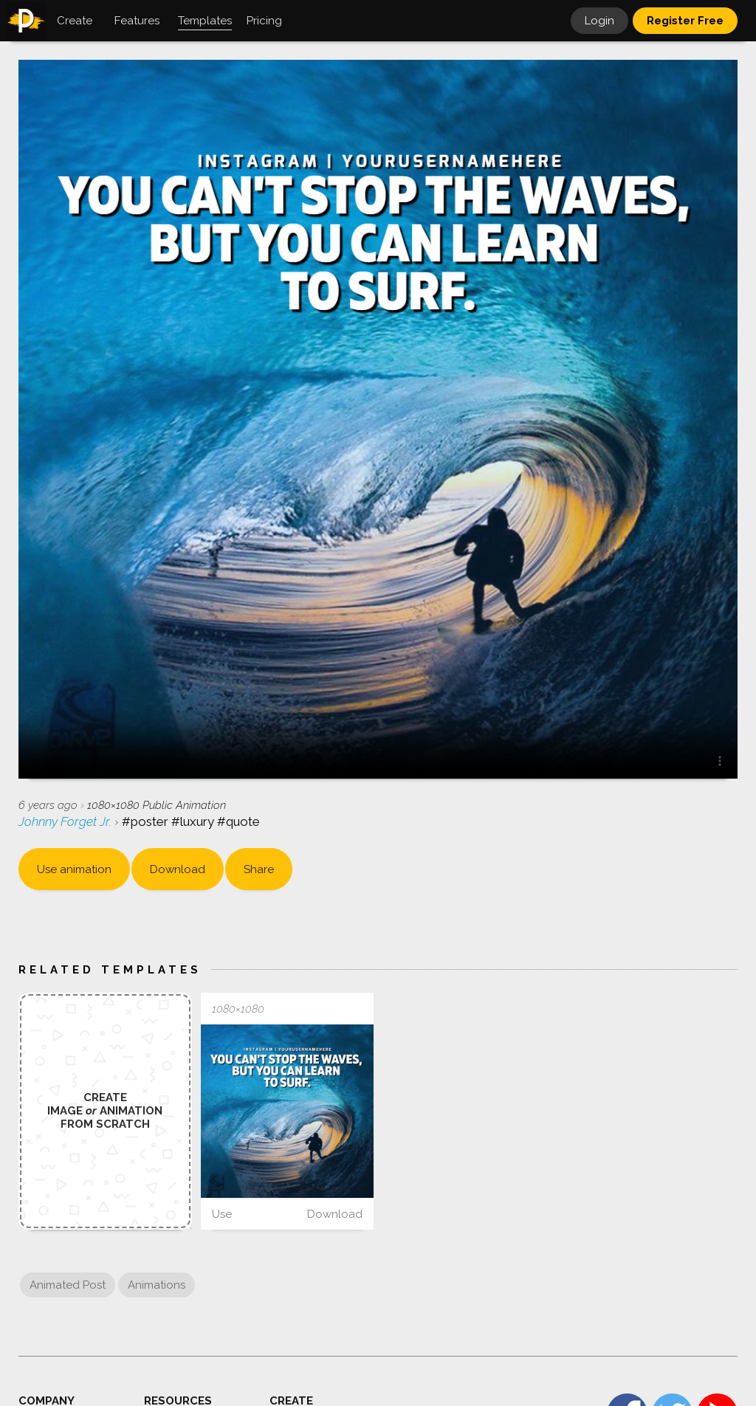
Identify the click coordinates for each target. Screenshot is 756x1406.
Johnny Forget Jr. (66, 821)
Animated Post (68, 1285)
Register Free (685, 20)
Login (599, 20)
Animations (156, 1285)
